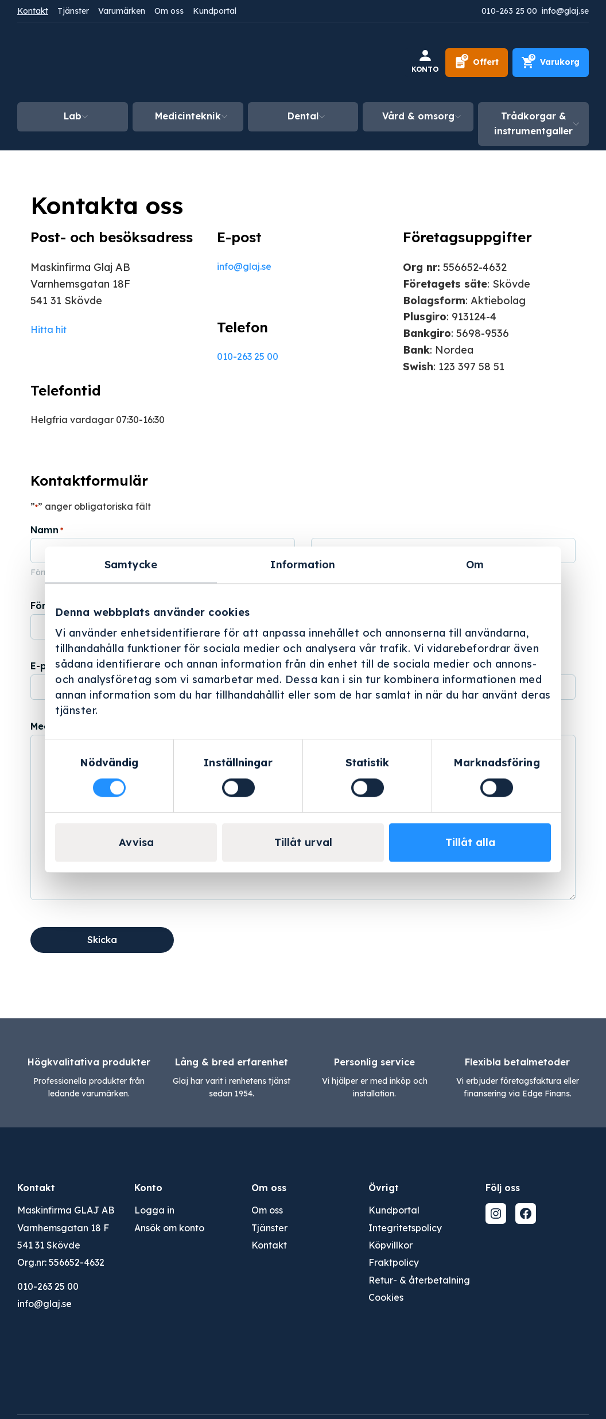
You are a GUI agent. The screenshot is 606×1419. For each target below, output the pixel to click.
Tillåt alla (470, 842)
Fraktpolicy (393, 1262)
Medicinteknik (188, 116)
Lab (72, 116)
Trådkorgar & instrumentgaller (533, 123)
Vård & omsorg (418, 116)
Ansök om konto (169, 1228)
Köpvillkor (390, 1245)
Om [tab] (475, 564)
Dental (303, 116)
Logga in (154, 1210)
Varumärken (121, 11)
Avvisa (136, 842)
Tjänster (73, 11)
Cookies (385, 1297)
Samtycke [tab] (130, 564)
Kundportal (214, 11)
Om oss (169, 11)
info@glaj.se (565, 11)
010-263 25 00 (509, 11)
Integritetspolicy (405, 1228)
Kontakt (32, 11)
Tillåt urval (303, 842)
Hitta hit (48, 329)
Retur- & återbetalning (419, 1280)
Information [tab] (302, 564)
